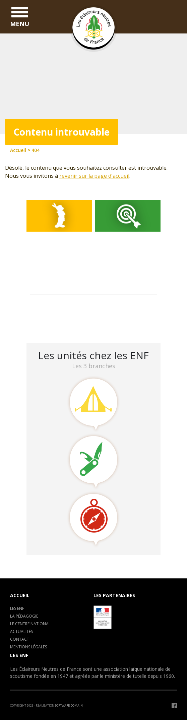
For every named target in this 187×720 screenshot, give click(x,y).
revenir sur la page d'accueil (94, 175)
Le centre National (30, 624)
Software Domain (69, 705)
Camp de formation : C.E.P (65, 315)
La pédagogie (24, 616)
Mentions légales (28, 647)
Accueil (19, 595)
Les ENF (17, 608)
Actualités (21, 631)
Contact (19, 639)
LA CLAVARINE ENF (55, 324)
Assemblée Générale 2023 (63, 307)
